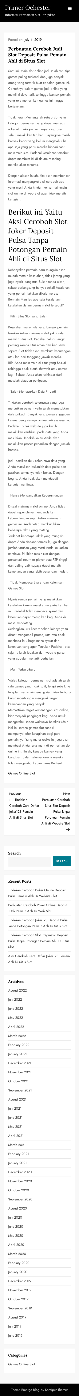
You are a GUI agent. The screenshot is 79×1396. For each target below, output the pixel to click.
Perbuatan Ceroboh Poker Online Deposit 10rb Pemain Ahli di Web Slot (37, 908)
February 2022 (18, 1044)
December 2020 (20, 1172)
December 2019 (19, 1281)
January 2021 (17, 1163)
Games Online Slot (21, 773)
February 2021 (18, 1153)
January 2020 (17, 1271)
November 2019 (19, 1290)
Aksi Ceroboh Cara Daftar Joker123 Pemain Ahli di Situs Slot (39, 959)
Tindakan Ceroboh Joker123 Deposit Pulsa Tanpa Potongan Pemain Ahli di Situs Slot (38, 923)
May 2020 (15, 1235)
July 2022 (15, 999)
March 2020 (17, 1253)
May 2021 (15, 1126)
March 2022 (17, 1035)
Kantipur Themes (56, 1389)
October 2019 (18, 1299)
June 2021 (15, 1117)
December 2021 (19, 1063)
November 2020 (20, 1181)
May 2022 (15, 1017)
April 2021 (16, 1135)
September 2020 (20, 1199)
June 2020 (15, 1226)
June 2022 (15, 1008)
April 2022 (16, 1026)
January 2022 (17, 1054)
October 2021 (18, 1081)
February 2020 (18, 1262)
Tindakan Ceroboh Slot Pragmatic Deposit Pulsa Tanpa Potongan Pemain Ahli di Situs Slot (38, 941)
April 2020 (16, 1244)
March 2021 (16, 1144)
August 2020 (17, 1208)
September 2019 (20, 1308)
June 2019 (15, 1335)
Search (14, 853)
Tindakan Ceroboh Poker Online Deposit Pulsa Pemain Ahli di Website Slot (37, 893)
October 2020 (18, 1190)
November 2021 (19, 1072)
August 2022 (17, 990)
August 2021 (17, 1099)
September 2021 (20, 1090)
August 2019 (17, 1317)
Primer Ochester (28, 7)
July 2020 (15, 1217)
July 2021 (14, 1108)
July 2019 (14, 1326)
